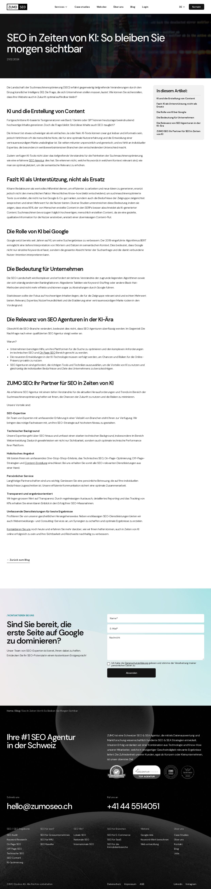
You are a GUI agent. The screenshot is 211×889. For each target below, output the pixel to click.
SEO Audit (12, 835)
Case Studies (181, 835)
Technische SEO (15, 853)
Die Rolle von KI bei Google (171, 112)
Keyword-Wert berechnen (155, 839)
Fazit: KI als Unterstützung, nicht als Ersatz (177, 105)
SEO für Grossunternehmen (55, 835)
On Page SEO (47, 352)
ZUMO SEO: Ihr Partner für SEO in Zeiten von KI (178, 133)
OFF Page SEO (14, 848)
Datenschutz (114, 884)
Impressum (130, 884)
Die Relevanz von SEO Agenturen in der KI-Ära (178, 124)
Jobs (176, 853)
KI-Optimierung (15, 862)
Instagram (191, 884)
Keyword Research (17, 839)
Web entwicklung (150, 844)
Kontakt (178, 844)
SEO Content (14, 857)
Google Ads (147, 835)
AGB (142, 884)
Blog (17, 710)
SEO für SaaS (114, 839)
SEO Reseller (47, 844)
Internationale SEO (84, 844)
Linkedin (178, 884)
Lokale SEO (80, 835)
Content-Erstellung (36, 463)
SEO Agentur (36, 160)
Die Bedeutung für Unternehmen (175, 117)
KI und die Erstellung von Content (176, 98)
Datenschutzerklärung (136, 663)
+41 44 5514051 (133, 806)
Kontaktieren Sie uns (19, 529)
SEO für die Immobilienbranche (117, 846)
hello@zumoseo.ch (39, 806)
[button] (59, 6)
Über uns (179, 839)
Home (10, 710)
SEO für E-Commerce (119, 835)
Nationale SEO (81, 839)
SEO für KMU (46, 839)
